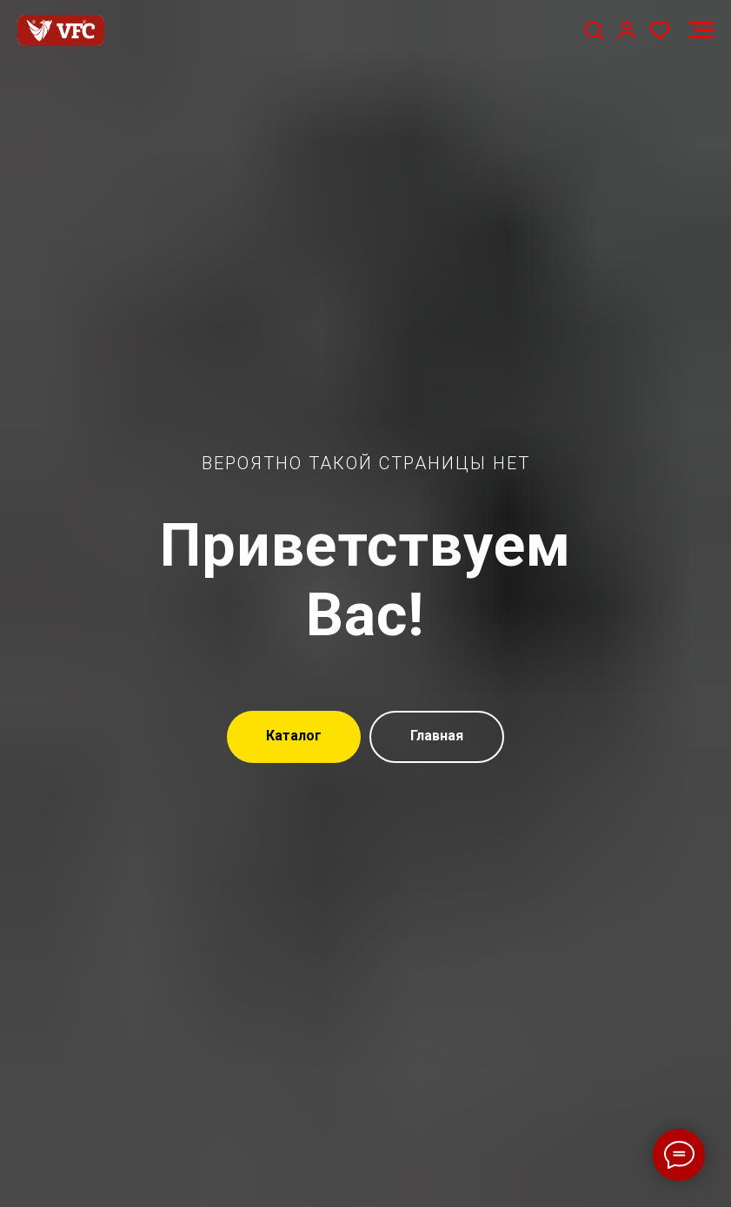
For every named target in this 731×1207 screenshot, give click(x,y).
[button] (593, 29)
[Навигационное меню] (701, 30)
